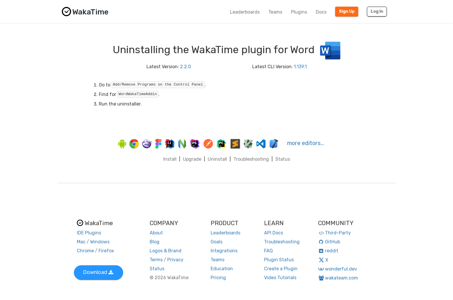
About (156, 233)
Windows (99, 242)
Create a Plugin (281, 268)
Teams (275, 12)
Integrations (224, 250)
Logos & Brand (165, 250)
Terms (156, 259)
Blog (154, 242)
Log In (377, 11)
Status (282, 159)
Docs (321, 12)
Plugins (299, 12)
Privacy (175, 259)
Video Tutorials (280, 277)
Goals (216, 242)
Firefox (106, 250)
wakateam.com (338, 278)
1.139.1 (300, 66)
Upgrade (192, 159)
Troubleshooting (251, 159)
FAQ (268, 250)
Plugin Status (279, 259)
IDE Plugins (89, 233)
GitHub (329, 242)
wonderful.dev (337, 269)
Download (98, 272)
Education (222, 268)
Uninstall (217, 159)
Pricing (218, 277)
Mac (81, 242)
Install (170, 159)
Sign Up (346, 11)
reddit (328, 250)
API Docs (273, 233)
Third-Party (334, 233)
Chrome (85, 250)
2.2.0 (185, 66)
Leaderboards (245, 12)
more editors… (305, 143)
